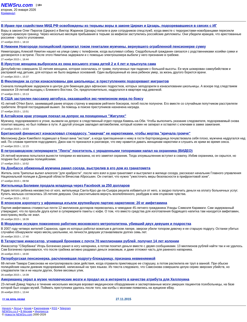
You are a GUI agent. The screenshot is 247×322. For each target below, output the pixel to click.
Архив (28, 308)
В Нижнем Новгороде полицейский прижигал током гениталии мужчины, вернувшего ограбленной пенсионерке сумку (103, 46)
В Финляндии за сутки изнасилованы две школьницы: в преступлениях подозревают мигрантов (85, 81)
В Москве (26, 311)
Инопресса (42, 311)
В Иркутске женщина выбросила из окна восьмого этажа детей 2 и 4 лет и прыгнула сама (78, 64)
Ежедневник (41, 308)
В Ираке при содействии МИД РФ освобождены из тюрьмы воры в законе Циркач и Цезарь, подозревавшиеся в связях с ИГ (109, 26)
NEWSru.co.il (10, 311)
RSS (54, 308)
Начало (6, 308)
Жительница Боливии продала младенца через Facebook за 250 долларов (65, 185)
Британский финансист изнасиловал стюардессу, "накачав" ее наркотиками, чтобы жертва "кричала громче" (95, 133)
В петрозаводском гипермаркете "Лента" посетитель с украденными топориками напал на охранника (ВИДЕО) (97, 151)
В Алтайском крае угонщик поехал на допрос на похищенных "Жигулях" (63, 116)
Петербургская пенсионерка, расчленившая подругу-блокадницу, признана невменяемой (78, 258)
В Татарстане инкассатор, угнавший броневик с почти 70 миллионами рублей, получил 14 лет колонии (90, 241)
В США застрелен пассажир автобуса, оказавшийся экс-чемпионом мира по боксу (72, 99)
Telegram (65, 308)
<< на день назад (13, 299)
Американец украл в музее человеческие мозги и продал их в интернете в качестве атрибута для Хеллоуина (95, 279)
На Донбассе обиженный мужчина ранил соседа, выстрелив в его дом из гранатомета (75, 168)
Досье (17, 308)
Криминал (8, 13)
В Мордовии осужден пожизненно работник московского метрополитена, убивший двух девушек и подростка (96, 224)
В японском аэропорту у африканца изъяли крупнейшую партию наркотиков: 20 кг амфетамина (84, 203)
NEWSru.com (17, 5)
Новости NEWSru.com (18, 314)
